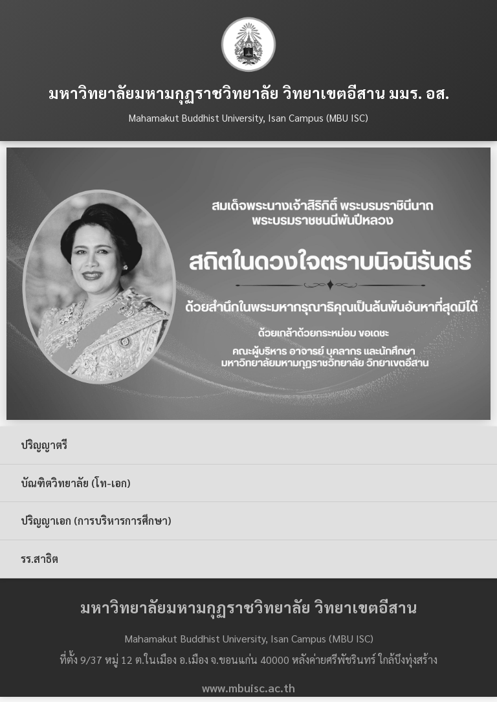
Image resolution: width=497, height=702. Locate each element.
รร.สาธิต (39, 558)
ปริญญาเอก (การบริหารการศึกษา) (96, 520)
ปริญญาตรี (44, 445)
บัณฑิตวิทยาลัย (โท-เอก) (75, 483)
